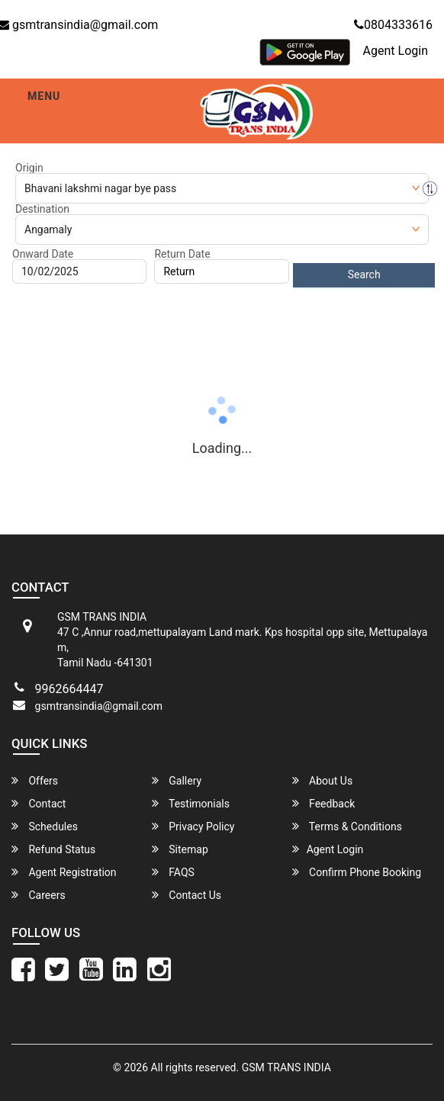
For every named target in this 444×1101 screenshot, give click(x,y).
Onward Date (42, 254)
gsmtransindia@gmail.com (98, 706)
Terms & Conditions (347, 826)
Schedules (44, 826)
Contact (38, 803)
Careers (38, 894)
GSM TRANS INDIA (286, 1067)
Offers (34, 780)
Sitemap (180, 849)
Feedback (324, 803)
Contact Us (186, 894)
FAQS (173, 871)
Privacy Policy (193, 826)
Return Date (182, 254)
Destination (42, 209)
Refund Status (53, 849)
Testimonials (191, 803)
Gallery (176, 780)
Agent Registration (64, 871)
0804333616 (393, 25)
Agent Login (395, 50)
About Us (322, 780)
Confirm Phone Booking (357, 871)
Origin (29, 167)
